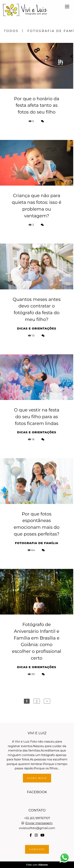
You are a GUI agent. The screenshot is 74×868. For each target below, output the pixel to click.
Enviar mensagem (39, 823)
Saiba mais (37, 778)
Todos (11, 30)
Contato (37, 849)
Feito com (37, 864)
